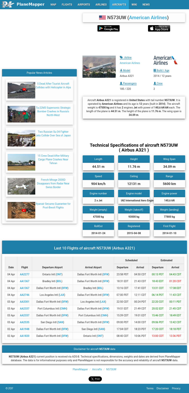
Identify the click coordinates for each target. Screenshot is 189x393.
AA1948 (24, 329)
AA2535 (24, 322)
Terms (152, 388)
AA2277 (24, 274)
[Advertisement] (134, 43)
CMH (63, 308)
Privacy (177, 388)
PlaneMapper (80, 369)
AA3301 (24, 301)
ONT (59, 274)
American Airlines (148, 17)
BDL (59, 281)
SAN (60, 322)
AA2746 (24, 294)
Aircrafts (97, 369)
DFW (105, 274)
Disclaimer (164, 388)
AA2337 (24, 308)
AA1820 (24, 335)
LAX (61, 294)
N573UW (111, 369)
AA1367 (24, 281)
